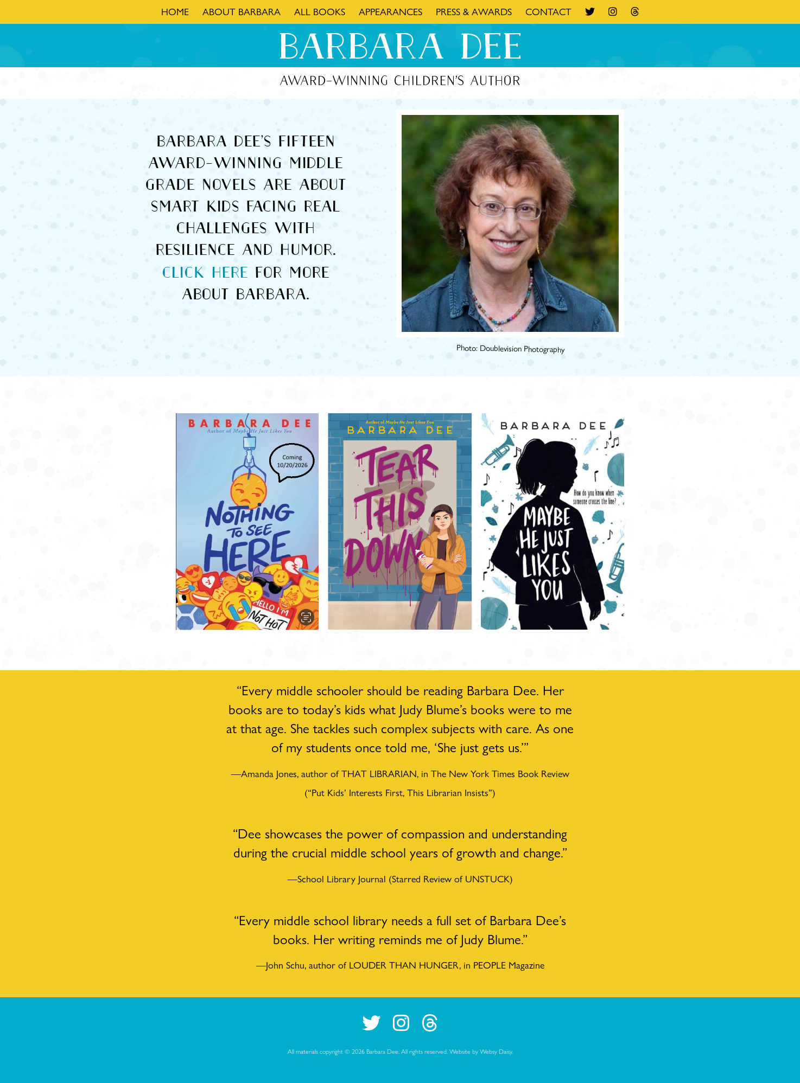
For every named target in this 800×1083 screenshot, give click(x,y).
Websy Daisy (496, 1051)
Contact (548, 11)
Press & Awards (474, 11)
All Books (319, 11)
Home (175, 11)
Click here (205, 272)
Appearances (390, 11)
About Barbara (241, 11)
